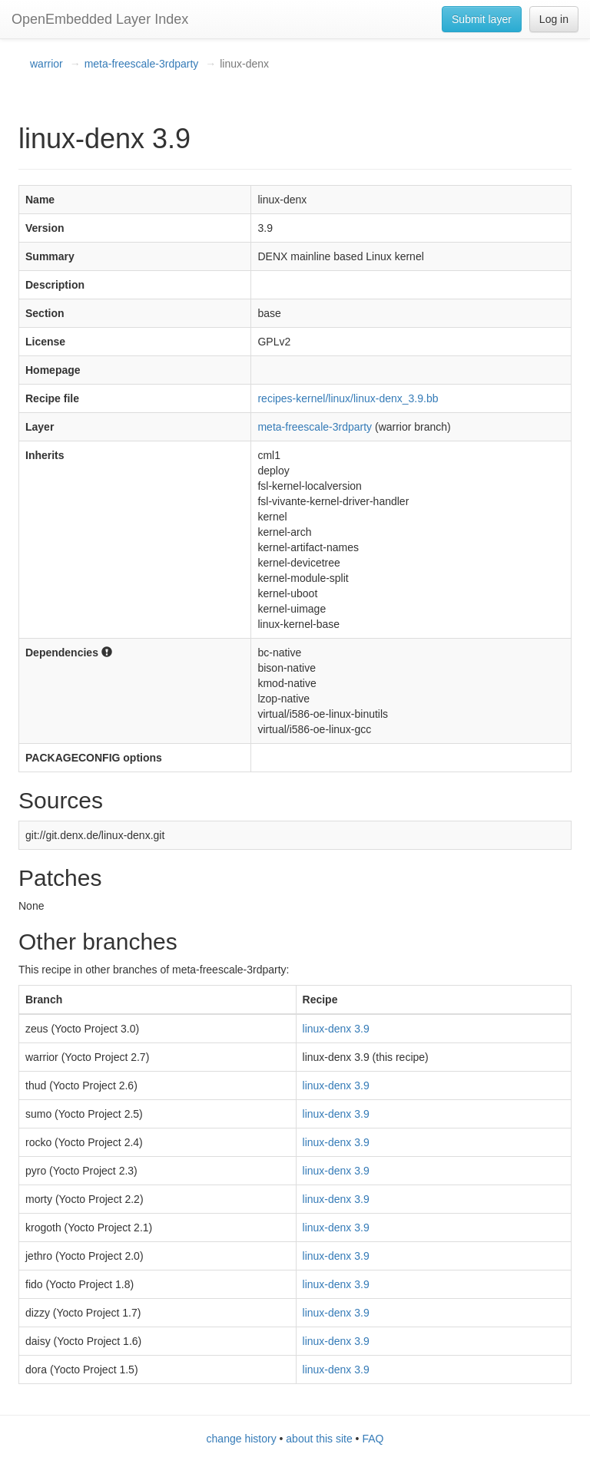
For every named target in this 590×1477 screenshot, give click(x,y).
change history (242, 1438)
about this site (319, 1438)
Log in (553, 19)
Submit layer (482, 19)
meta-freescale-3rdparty (142, 64)
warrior (46, 64)
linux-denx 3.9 (336, 1029)
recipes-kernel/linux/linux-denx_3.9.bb (347, 398)
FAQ (372, 1438)
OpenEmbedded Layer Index (100, 19)
